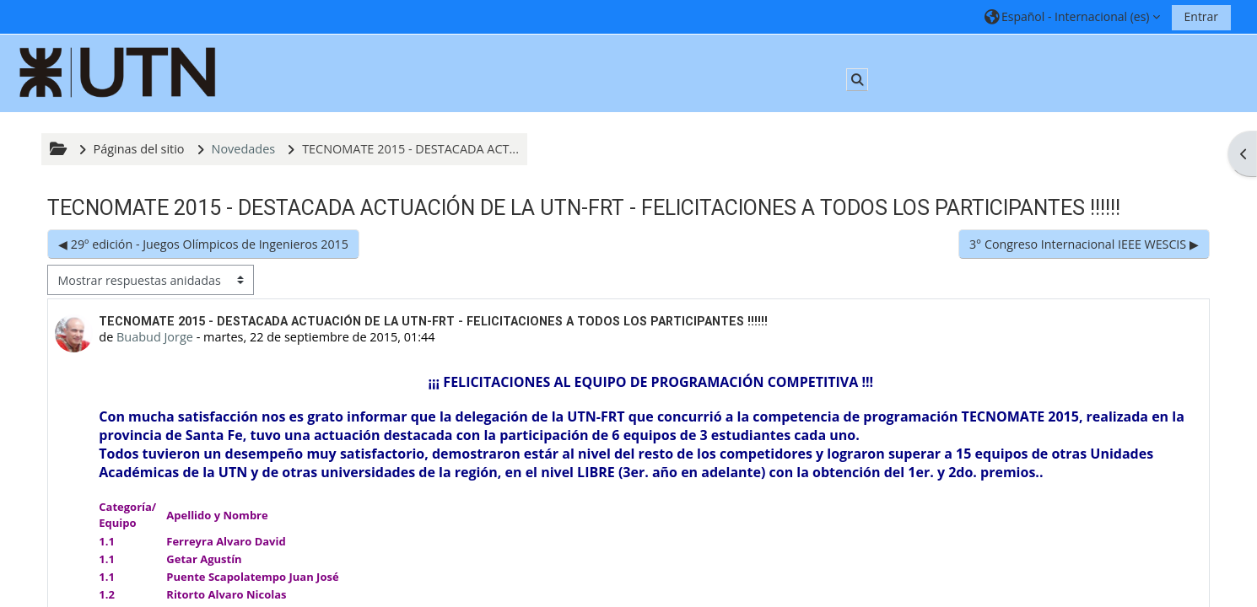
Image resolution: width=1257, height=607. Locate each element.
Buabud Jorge (154, 337)
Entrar (1201, 16)
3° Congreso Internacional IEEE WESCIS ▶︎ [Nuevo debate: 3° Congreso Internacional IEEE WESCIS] (1084, 244)
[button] (1072, 16)
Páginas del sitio (139, 149)
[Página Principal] (118, 72)
